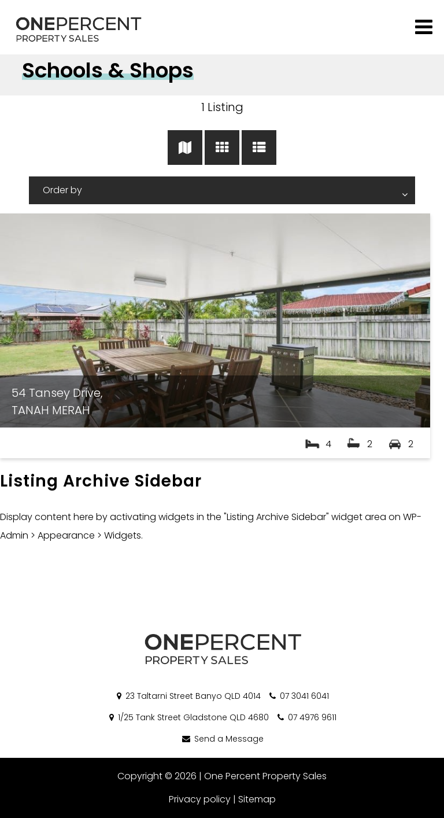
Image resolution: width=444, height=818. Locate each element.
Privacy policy (200, 799)
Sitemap (257, 799)
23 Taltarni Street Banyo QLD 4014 (188, 696)
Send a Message (222, 739)
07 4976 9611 (306, 717)
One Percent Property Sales (265, 776)
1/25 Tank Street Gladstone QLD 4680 (188, 717)
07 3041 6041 (298, 696)
